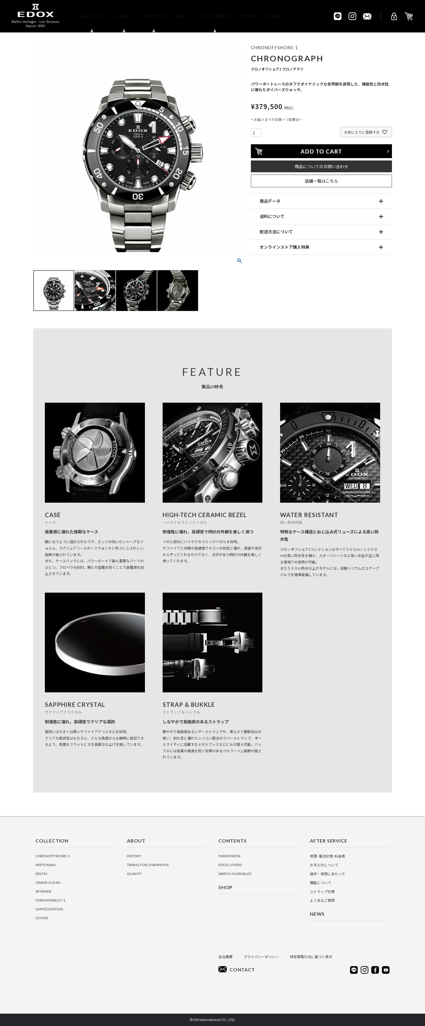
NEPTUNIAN (45, 865)
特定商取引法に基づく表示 (311, 956)
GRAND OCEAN (48, 882)
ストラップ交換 (322, 891)
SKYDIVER (43, 891)
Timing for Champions (148, 865)
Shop (182, 16)
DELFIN (41, 873)
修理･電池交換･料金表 (327, 855)
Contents (154, 16)
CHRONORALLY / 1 (50, 900)
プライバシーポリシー (261, 956)
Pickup (272, 16)
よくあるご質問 (322, 900)
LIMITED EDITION (49, 909)
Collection (92, 16)
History (134, 856)
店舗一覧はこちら (321, 181)
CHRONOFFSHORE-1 (52, 856)
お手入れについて (324, 864)
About (124, 16)
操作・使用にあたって (327, 873)
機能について (320, 882)
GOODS (41, 918)
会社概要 (225, 956)
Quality (134, 873)
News (248, 16)
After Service (215, 16)
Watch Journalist (235, 873)
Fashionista (229, 856)
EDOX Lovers (230, 865)
